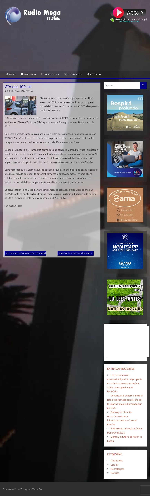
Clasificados (116, 460)
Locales (114, 464)
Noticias (114, 472)
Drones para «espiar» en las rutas (74, 252)
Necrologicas (117, 468)
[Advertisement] (75, 47)
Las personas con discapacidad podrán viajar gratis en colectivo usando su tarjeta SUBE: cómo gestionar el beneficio (124, 383)
